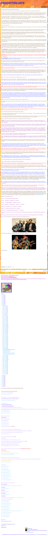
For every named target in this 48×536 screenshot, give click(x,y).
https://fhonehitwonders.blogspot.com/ (6, 475)
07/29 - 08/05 (5, 332)
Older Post (45, 270)
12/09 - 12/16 (5, 309)
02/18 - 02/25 (5, 366)
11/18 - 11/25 (5, 313)
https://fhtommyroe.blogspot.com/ (5, 491)
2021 (3, 301)
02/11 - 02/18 (5, 367)
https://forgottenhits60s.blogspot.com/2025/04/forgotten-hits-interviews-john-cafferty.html (12, 497)
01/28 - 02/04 (5, 370)
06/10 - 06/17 (5, 341)
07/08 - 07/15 (5, 336)
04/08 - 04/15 (5, 358)
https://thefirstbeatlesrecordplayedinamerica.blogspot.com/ (8, 400)
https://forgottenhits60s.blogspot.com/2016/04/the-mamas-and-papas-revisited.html (11, 510)
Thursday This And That (6, 350)
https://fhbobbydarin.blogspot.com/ (5, 433)
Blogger (46, 534)
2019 (3, 303)
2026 (3, 295)
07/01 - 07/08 (5, 337)
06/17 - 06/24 (5, 339)
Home (24, 270)
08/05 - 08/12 (5, 331)
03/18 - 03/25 (5, 361)
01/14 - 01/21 (5, 372)
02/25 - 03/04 (5, 365)
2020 (3, 302)
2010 (3, 383)
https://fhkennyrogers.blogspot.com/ (5, 509)
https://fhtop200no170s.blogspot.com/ (5, 513)
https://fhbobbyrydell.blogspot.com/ (5, 494)
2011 (3, 382)
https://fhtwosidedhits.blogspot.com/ (5, 411)
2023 (3, 298)
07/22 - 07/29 (5, 333)
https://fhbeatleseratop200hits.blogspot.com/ (6, 512)
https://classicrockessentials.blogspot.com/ (6, 394)
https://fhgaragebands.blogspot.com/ (5, 472)
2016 (3, 376)
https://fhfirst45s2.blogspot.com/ (5, 423)
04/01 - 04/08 (5, 359)
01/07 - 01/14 (5, 373)
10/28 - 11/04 (5, 316)
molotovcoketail (37, 534)
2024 (3, 297)
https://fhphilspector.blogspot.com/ (5, 506)
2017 (3, 375)
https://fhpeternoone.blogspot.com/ (5, 488)
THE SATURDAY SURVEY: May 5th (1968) (9, 349)
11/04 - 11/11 (5, 315)
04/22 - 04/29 (5, 355)
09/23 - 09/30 (5, 322)
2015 (3, 377)
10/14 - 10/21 (5, 319)
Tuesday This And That (6, 351)
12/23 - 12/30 (5, 307)
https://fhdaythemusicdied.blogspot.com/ (6, 503)
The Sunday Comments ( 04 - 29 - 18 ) (8, 354)
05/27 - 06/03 (5, 343)
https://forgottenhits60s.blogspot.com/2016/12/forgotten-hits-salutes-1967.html (10, 439)
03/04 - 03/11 (5, 364)
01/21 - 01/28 (5, 371)
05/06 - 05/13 (5, 347)
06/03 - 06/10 (5, 342)
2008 (3, 386)
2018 (3, 304)
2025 (3, 296)
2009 (3, 385)
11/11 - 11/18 (4, 314)
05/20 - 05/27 (5, 344)
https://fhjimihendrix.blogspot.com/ (5, 500)
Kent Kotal (30, 528)
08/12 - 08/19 (5, 330)
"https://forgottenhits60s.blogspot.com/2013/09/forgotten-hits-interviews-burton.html (11, 485)
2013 (3, 380)
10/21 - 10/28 (5, 318)
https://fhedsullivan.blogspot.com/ (5, 469)
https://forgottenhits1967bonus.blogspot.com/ (15, 445)
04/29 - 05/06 (5, 348)
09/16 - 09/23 (5, 324)
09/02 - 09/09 (5, 326)
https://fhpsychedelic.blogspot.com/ (5, 466)
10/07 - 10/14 (5, 320)
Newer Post (3, 270)
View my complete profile (29, 532)
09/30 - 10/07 (5, 321)
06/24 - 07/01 (5, 338)
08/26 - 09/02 (5, 327)
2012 (3, 381)
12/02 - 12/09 (5, 310)
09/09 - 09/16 (5, 325)
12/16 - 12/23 (5, 308)
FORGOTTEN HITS (13, 3)
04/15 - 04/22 (5, 356)
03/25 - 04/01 (5, 360)
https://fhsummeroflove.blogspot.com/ (5, 451)
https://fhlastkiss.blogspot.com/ (5, 478)
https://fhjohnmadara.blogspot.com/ (5, 516)
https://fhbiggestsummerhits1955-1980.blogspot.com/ (7, 454)
